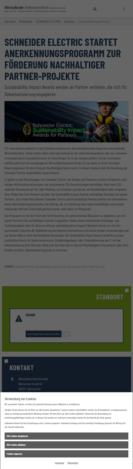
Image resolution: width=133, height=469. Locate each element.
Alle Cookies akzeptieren (17, 436)
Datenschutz (73, 462)
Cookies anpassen (14, 453)
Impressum (59, 462)
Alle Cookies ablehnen (16, 444)
